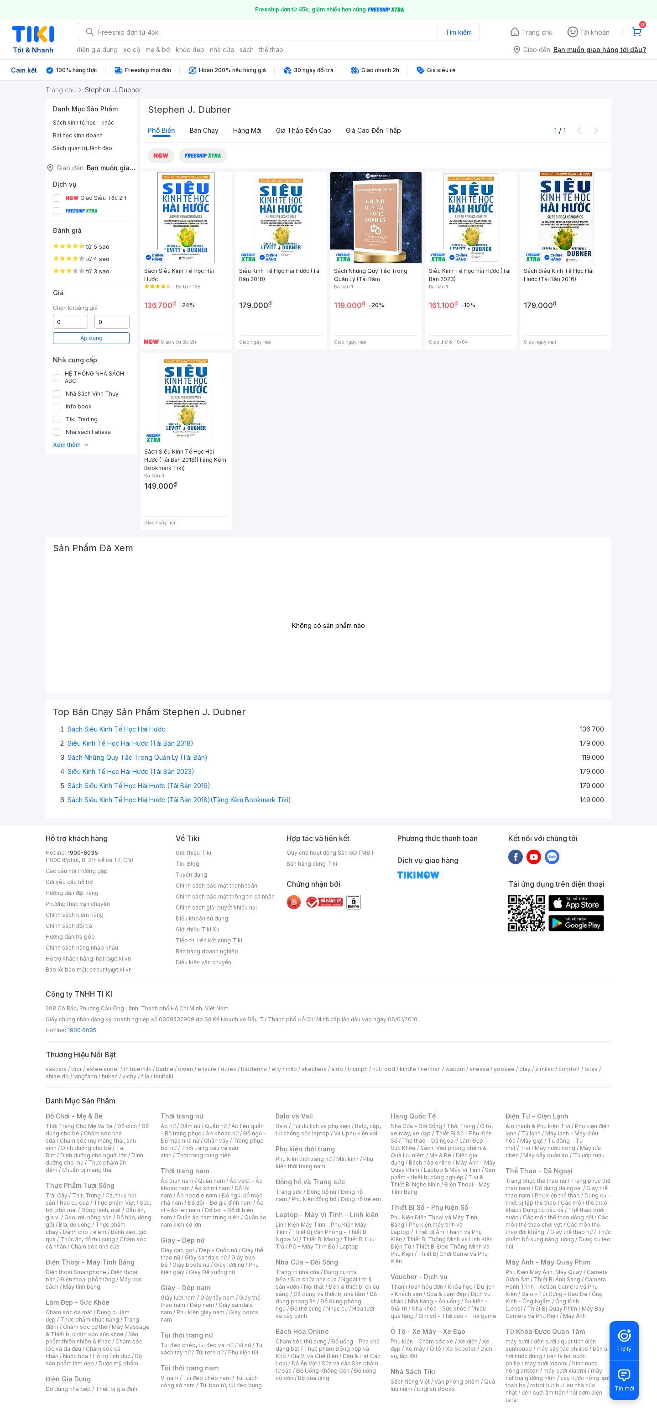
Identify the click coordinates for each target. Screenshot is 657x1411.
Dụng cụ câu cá (543, 1210)
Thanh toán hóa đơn (417, 1286)
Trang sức (289, 1191)
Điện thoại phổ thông (87, 1279)
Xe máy (415, 1348)
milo (291, 1069)
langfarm (85, 1076)
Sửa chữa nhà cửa (314, 1279)
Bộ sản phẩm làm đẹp (94, 1360)
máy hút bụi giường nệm (554, 1374)
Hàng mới (247, 130)
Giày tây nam (217, 1297)
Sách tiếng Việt (410, 1381)
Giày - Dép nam (185, 1287)
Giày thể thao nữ (571, 1231)
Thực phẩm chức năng (89, 1319)
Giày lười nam (178, 1297)
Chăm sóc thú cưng (301, 1341)
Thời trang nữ (182, 1116)
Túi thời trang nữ (187, 1335)
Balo (281, 1126)
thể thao (271, 49)
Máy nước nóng (555, 1147)
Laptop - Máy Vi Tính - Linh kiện (327, 1214)
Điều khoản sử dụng (202, 918)
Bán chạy (204, 130)
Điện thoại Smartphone (76, 1272)
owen (185, 1069)
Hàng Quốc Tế (413, 1116)
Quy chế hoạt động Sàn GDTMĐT (331, 852)
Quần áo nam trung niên (208, 1217)
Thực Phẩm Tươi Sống (80, 1185)
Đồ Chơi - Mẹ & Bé (74, 1116)
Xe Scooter (461, 1348)
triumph (358, 1069)
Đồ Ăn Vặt (304, 1363)
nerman (431, 1069)
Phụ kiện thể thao (557, 1195)
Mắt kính (347, 1158)
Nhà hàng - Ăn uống (434, 1301)
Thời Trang (461, 1126)
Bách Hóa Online (302, 1331)
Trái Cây (57, 1195)
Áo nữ (168, 1126)
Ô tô (435, 1348)
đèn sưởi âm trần (543, 1392)
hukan (110, 1076)
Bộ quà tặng (313, 1377)
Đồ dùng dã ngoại (558, 1188)
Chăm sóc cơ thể (85, 1326)
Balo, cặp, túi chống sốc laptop (328, 1130)
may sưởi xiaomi (546, 1363)
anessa (479, 1069)
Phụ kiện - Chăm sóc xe (422, 1341)
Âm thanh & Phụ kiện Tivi (538, 1126)
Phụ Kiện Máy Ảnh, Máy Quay (544, 1272)
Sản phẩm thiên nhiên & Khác (92, 1338)
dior (76, 1069)
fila (145, 1076)
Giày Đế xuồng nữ (212, 1272)
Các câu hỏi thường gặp (77, 871)
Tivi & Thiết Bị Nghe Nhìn (437, 1181)
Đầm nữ (190, 1126)
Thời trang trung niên (203, 1155)
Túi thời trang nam (190, 1368)
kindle (408, 1069)
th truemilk (137, 1069)
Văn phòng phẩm (457, 1381)
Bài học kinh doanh (78, 135)
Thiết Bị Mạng (320, 1239)
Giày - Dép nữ (183, 1240)
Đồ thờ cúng (306, 1308)
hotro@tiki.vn (113, 958)
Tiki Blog (187, 863)
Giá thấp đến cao (303, 130)
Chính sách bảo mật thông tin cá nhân (225, 896)
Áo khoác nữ (222, 1133)
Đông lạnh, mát (101, 1210)
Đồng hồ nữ (321, 1191)
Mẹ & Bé (440, 1155)
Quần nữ (216, 1126)
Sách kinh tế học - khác (83, 122)
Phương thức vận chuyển (78, 903)
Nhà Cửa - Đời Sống (307, 1262)
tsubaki (163, 1076)
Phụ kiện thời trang (305, 1149)
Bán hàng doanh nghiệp (207, 951)
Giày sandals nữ (206, 1257)
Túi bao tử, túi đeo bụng (230, 1385)
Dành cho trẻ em (84, 1231)
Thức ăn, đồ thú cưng (87, 1239)
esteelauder (102, 1069)
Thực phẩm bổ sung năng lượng (558, 1235)
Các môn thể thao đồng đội (558, 1217)
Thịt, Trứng (86, 1195)
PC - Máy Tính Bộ (312, 1246)
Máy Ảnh (574, 1315)
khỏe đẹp (190, 49)
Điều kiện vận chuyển (203, 962)
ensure (207, 1069)
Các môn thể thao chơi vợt (557, 1221)
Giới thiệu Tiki (193, 852)
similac (544, 1069)
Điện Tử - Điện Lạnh (537, 1116)
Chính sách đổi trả (69, 925)
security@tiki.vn (110, 969)
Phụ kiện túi (243, 1352)
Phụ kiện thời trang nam (324, 1162)
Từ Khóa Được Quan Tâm (545, 1331)
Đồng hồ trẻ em (361, 1199)
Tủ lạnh (531, 1133)
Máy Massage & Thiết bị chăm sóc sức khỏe (98, 1330)
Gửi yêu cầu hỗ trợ (69, 881)
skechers (314, 1069)
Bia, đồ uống (75, 1224)
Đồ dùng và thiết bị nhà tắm (329, 1294)
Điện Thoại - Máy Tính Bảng (90, 1262)
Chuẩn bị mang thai (87, 1169)
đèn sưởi (545, 1341)
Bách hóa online (430, 1162)
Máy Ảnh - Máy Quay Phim (548, 1262)
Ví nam (169, 1377)
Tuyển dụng (191, 874)
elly (276, 1069)
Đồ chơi (127, 1126)
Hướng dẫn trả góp (70, 936)
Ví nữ (244, 1345)
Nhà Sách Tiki (413, 1371)
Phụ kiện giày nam (200, 1312)
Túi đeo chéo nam (207, 1377)
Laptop (349, 1246)
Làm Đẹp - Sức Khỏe (78, 1302)
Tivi (525, 1147)
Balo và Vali (294, 1116)
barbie (164, 1069)
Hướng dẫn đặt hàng (72, 892)
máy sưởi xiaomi (564, 1370)
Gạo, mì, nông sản (88, 1217)
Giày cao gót (177, 1250)
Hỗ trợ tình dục (111, 1356)
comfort (569, 1069)
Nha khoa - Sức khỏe (439, 1308)
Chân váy (216, 1140)
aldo (337, 1069)
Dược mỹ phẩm (118, 1363)
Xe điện (468, 1341)
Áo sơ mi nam (212, 1188)
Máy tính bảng (81, 1286)
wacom (455, 1069)
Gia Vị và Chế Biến (314, 1356)
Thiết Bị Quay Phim (552, 1308)
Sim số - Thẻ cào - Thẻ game (457, 1315)
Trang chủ (537, 32)
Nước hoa (75, 1356)
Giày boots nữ (190, 1264)
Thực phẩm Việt (114, 1202)
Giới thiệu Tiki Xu (197, 929)
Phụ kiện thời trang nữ (304, 1158)
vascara (56, 1069)
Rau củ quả (74, 1202)
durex (228, 1069)
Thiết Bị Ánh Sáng (557, 1279)
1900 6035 (82, 1030)
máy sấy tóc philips (562, 1348)
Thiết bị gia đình (116, 1388)
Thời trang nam (185, 1171)
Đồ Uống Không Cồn (322, 1370)
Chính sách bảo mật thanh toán (216, 885)
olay (525, 1069)
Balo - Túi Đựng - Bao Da (554, 1294)
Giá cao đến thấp (373, 130)
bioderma (254, 1069)
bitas (591, 1069)
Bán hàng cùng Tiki (312, 863)
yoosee (504, 1069)
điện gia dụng (97, 49)
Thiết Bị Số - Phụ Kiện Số (429, 1207)
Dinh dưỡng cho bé (86, 1147)
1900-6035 (83, 852)
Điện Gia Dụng (68, 1379)
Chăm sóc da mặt (69, 1312)
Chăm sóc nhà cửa (95, 1246)
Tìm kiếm (458, 32)
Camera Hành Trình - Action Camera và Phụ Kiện (556, 1286)
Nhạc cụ (337, 1308)
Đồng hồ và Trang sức (310, 1182)
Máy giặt (531, 1140)
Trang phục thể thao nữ (536, 1180)
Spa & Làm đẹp (446, 1294)
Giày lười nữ (229, 1264)
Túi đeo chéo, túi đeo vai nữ (197, 1345)
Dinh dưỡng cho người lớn (93, 1155)
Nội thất (314, 1286)
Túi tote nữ (209, 1352)
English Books (436, 1388)
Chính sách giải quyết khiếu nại (216, 907)
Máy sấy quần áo (545, 1155)
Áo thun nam (177, 1180)
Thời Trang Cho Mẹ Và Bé (79, 1126)
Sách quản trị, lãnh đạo (82, 148)
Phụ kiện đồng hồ (314, 1199)
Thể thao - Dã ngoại (428, 1140)
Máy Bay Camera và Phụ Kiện (555, 1312)
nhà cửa (222, 49)
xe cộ (131, 49)
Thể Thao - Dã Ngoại (539, 1171)
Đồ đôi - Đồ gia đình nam (220, 1202)
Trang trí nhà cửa (297, 1272)
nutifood (383, 1069)
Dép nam (202, 1304)
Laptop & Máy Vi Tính (452, 1169)
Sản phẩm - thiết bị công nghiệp (443, 1173)
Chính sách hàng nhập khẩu (82, 947)
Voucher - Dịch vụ (419, 1276)
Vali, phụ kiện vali (356, 1133)
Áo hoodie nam (197, 1195)
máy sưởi (517, 1341)
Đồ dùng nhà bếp (68, 1388)
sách (247, 49)
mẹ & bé (158, 49)
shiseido (57, 1076)
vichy (129, 1076)
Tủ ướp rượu (589, 1155)
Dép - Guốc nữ (218, 1250)
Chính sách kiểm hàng (75, 914)
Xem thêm (71, 444)
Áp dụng (91, 337)
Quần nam (211, 1180)
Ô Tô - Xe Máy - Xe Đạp (428, 1331)
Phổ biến (161, 130)
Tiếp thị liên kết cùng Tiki (209, 940)
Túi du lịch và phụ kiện (321, 1126)
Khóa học (460, 1286)
